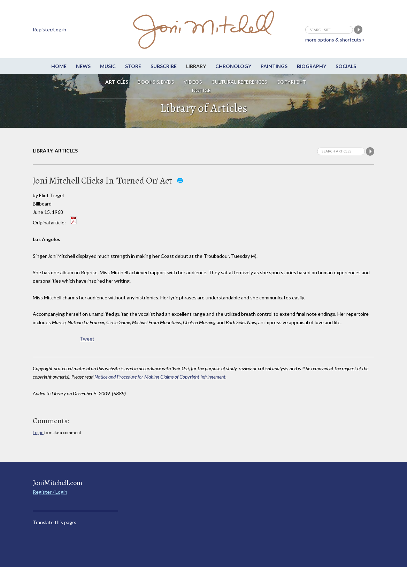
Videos (193, 82)
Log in (38, 432)
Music (108, 66)
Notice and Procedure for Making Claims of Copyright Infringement (159, 377)
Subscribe (164, 66)
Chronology (233, 66)
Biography (311, 66)
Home (59, 66)
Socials (346, 66)
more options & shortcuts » (334, 40)
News (83, 66)
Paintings (274, 66)
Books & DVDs (156, 82)
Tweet (87, 339)
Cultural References (239, 82)
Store (133, 66)
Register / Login (50, 492)
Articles (116, 82)
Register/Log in (49, 29)
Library (196, 66)
